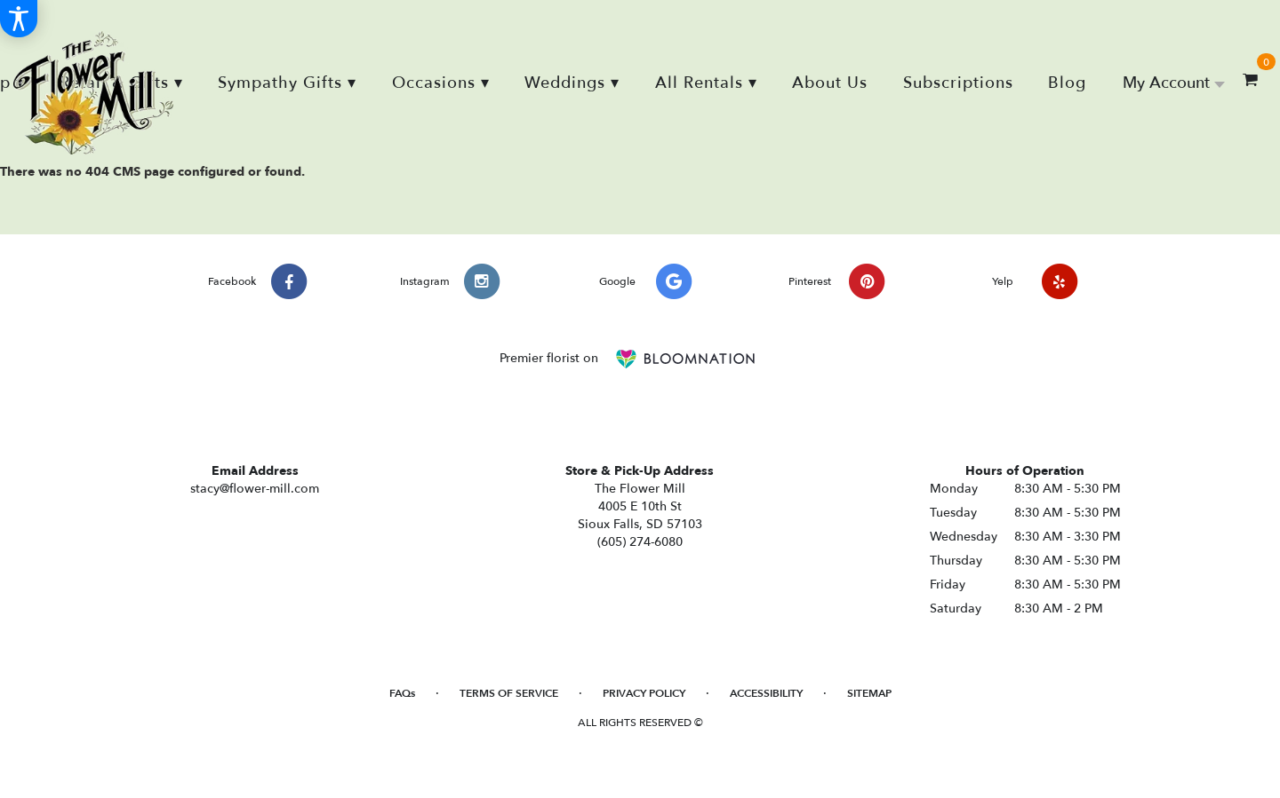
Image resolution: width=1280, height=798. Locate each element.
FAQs (402, 693)
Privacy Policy (644, 693)
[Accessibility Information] (18, 18)
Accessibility (766, 693)
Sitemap (869, 693)
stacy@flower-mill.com (254, 488)
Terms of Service (509, 693)
